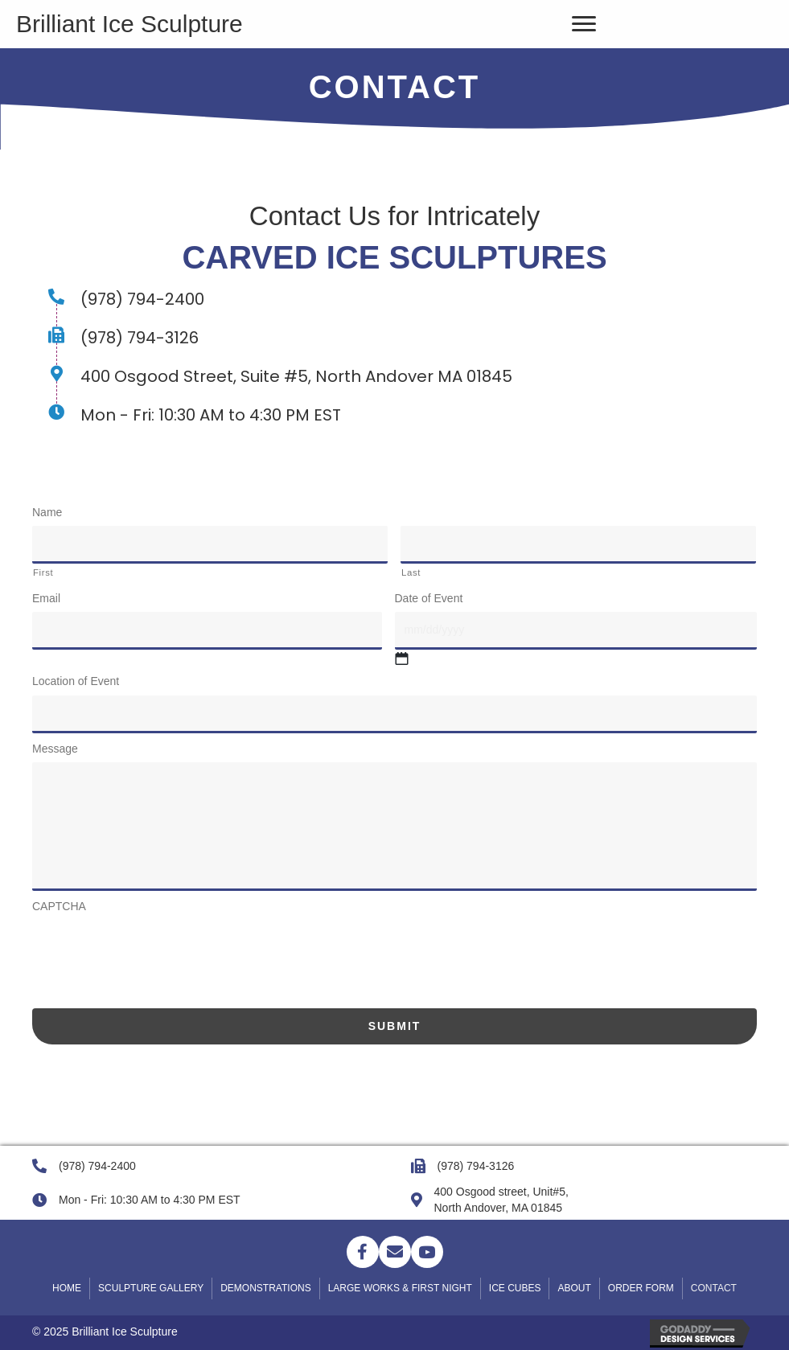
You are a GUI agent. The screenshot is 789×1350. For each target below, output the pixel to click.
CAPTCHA (59, 906)
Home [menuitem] (66, 1288)
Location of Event (75, 681)
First (43, 572)
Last (411, 572)
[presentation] (154, 951)
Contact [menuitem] (714, 1288)
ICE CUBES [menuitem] (515, 1288)
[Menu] (583, 24)
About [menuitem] (573, 1288)
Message (55, 748)
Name (47, 512)
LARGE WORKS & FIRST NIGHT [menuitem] (400, 1288)
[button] (363, 1252)
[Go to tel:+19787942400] (394, 299)
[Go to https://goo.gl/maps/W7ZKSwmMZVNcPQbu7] (394, 376)
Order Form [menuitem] (641, 1288)
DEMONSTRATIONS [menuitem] (265, 1288)
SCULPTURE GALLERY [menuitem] (150, 1288)
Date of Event (429, 598)
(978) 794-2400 (97, 1165)
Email (46, 598)
